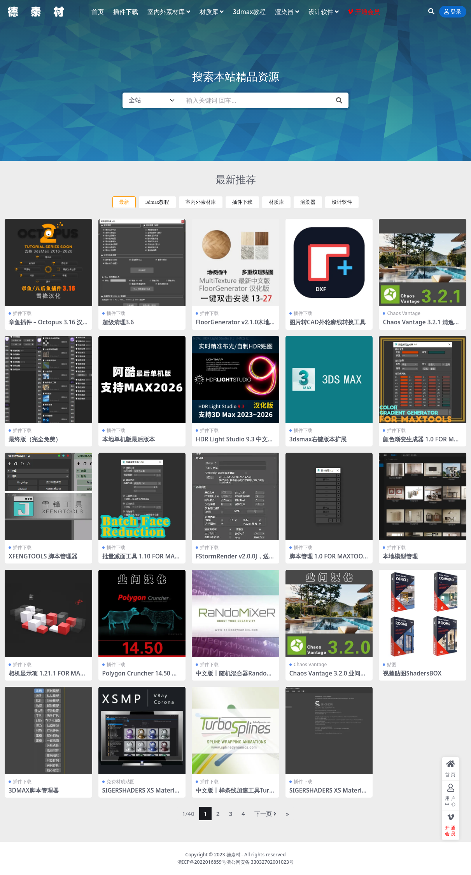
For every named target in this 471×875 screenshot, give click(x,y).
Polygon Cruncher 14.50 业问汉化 (140, 676)
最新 (124, 202)
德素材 (233, 854)
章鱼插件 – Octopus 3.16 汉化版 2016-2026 (45, 325)
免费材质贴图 (121, 781)
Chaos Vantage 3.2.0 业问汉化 (327, 676)
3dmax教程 (157, 202)
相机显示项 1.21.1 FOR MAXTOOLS (48, 676)
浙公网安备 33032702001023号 (260, 862)
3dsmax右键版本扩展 (318, 439)
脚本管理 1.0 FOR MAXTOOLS (327, 559)
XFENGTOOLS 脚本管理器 (43, 556)
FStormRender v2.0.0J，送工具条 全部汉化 (235, 559)
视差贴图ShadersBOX (412, 673)
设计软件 (342, 202)
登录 (452, 12)
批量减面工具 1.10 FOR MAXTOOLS (140, 559)
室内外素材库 (201, 202)
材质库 (276, 202)
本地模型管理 (400, 556)
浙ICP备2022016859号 (201, 862)
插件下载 (242, 202)
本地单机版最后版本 (128, 439)
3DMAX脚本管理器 (34, 790)
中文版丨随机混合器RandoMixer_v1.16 (235, 676)
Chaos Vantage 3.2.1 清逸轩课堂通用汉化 (421, 325)
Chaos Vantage (403, 313)
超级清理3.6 (118, 322)
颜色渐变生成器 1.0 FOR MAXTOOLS (422, 442)
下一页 (265, 813)
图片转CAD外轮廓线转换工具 (327, 322)
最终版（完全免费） (35, 439)
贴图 (391, 664)
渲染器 (307, 202)
